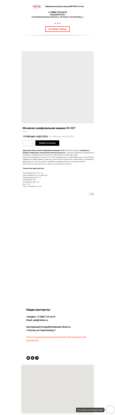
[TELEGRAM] (37, 358)
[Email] (28, 358)
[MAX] (32, 358)
